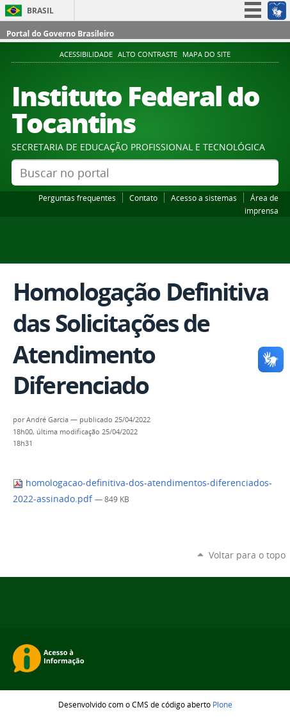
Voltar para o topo (247, 555)
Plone (222, 704)
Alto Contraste (147, 54)
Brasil (40, 10)
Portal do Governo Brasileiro (60, 33)
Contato (143, 198)
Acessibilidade (86, 54)
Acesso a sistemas (204, 198)
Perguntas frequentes (77, 198)
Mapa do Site (206, 54)
